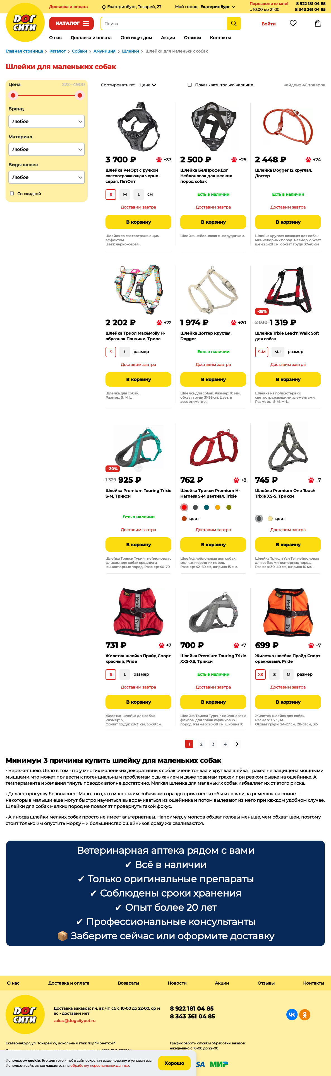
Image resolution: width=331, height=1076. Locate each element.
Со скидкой (29, 193)
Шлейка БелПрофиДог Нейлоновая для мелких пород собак (206, 176)
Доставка (68, 6)
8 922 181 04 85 (310, 3)
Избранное (293, 24)
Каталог (68, 23)
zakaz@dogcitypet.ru (74, 1020)
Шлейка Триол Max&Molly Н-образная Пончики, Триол (135, 336)
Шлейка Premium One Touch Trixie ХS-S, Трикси (285, 493)
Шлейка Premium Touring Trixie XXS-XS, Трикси (213, 658)
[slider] (13, 95)
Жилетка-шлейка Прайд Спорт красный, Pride (138, 658)
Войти (269, 24)
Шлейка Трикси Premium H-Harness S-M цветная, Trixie (210, 493)
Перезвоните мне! (269, 3)
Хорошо (174, 1063)
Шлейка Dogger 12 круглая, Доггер (283, 173)
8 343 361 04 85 (310, 9)
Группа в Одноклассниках (304, 1014)
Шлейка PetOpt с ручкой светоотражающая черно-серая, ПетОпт (132, 176)
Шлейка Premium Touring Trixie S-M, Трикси (138, 493)
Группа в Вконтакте (292, 1014)
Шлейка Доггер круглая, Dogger (205, 336)
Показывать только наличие (224, 85)
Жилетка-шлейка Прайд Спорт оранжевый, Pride (287, 658)
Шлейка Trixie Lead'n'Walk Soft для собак (287, 336)
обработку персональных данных (99, 1065)
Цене (145, 85)
